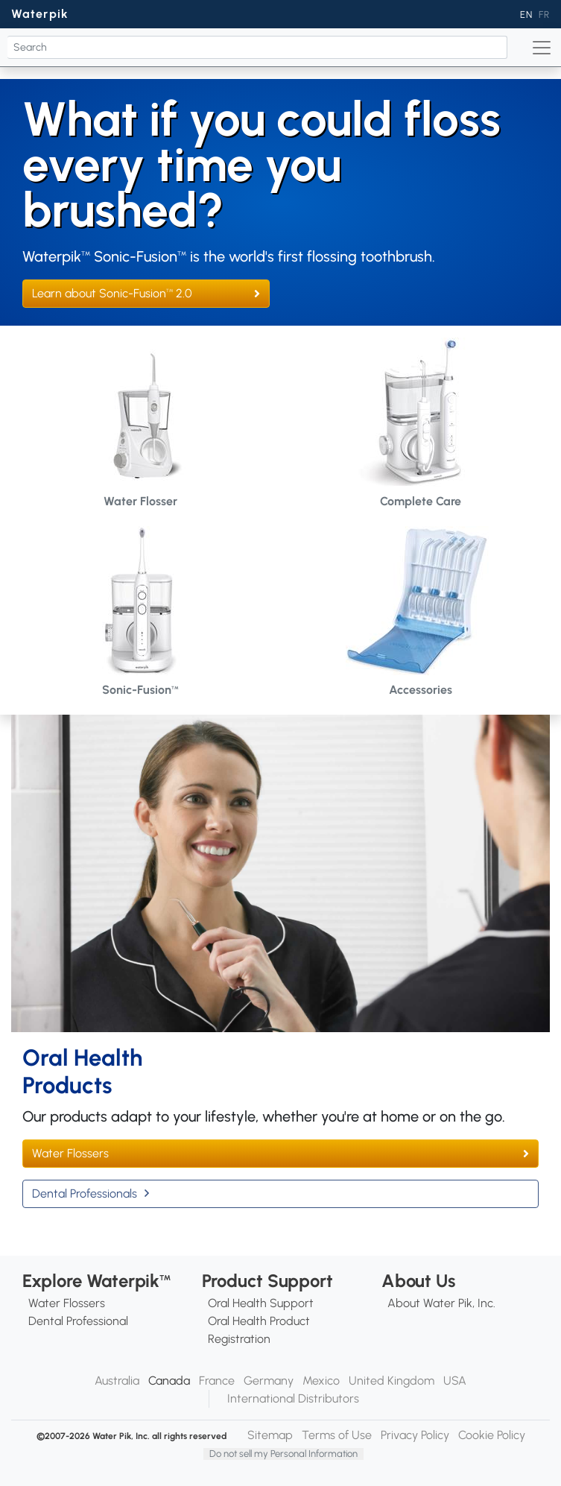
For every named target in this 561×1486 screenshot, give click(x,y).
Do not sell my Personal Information (283, 1453)
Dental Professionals (84, 1193)
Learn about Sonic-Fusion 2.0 (112, 293)
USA (454, 1380)
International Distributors (293, 1398)
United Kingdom (391, 1380)
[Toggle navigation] (542, 48)
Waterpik (40, 14)
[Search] (257, 47)
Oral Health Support (261, 1303)
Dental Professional (78, 1321)
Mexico (321, 1380)
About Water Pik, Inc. (441, 1303)
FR (544, 14)
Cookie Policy (491, 1435)
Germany (269, 1380)
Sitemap (270, 1435)
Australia (117, 1380)
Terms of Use (337, 1435)
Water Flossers (70, 1153)
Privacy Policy (415, 1435)
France (217, 1380)
